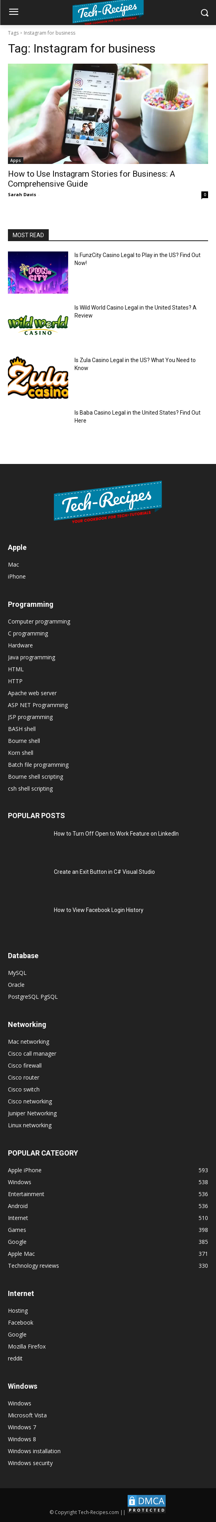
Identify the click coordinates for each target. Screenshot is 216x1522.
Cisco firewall (25, 1065)
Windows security (30, 1463)
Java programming (31, 657)
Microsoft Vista (27, 1415)
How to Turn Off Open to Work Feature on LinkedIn (116, 833)
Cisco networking (30, 1101)
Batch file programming (38, 764)
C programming (28, 633)
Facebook (20, 1322)
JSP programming (30, 717)
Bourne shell (24, 740)
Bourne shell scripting (35, 776)
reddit (15, 1358)
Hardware (20, 645)
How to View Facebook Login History (98, 910)
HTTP (15, 681)
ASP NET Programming (38, 705)
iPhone (17, 576)
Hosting (18, 1310)
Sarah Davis (22, 194)
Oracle (16, 984)
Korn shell (20, 752)
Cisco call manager (32, 1053)
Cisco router (23, 1077)
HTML (16, 669)
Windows (19, 1403)
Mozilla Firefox (27, 1346)
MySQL (17, 972)
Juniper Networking (32, 1113)
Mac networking (28, 1041)
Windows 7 (22, 1427)
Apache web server (32, 693)
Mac (13, 564)
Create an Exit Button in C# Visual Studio (104, 872)
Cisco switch (24, 1089)
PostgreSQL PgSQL (33, 996)
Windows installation (34, 1451)
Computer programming (39, 621)
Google (17, 1334)
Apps (15, 160)
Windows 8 (22, 1439)
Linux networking (30, 1125)
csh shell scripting (30, 788)
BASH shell (22, 729)
